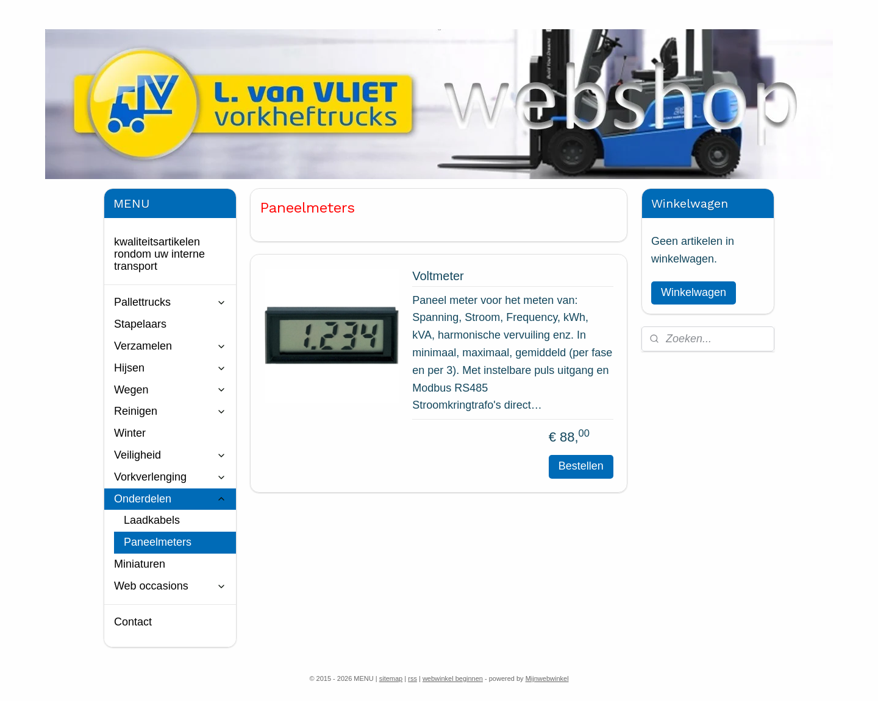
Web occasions (170, 586)
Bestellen (581, 466)
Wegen (170, 390)
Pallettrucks (170, 302)
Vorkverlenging (170, 477)
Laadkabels (152, 520)
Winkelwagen (693, 292)
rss (412, 678)
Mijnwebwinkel (547, 678)
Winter (130, 433)
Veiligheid (170, 455)
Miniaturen (139, 564)
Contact (133, 622)
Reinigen (170, 411)
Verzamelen (170, 346)
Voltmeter (437, 276)
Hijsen (170, 368)
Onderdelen (170, 499)
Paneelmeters (157, 542)
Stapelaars (140, 324)
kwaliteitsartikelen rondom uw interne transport (159, 254)
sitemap (391, 678)
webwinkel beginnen (453, 678)
